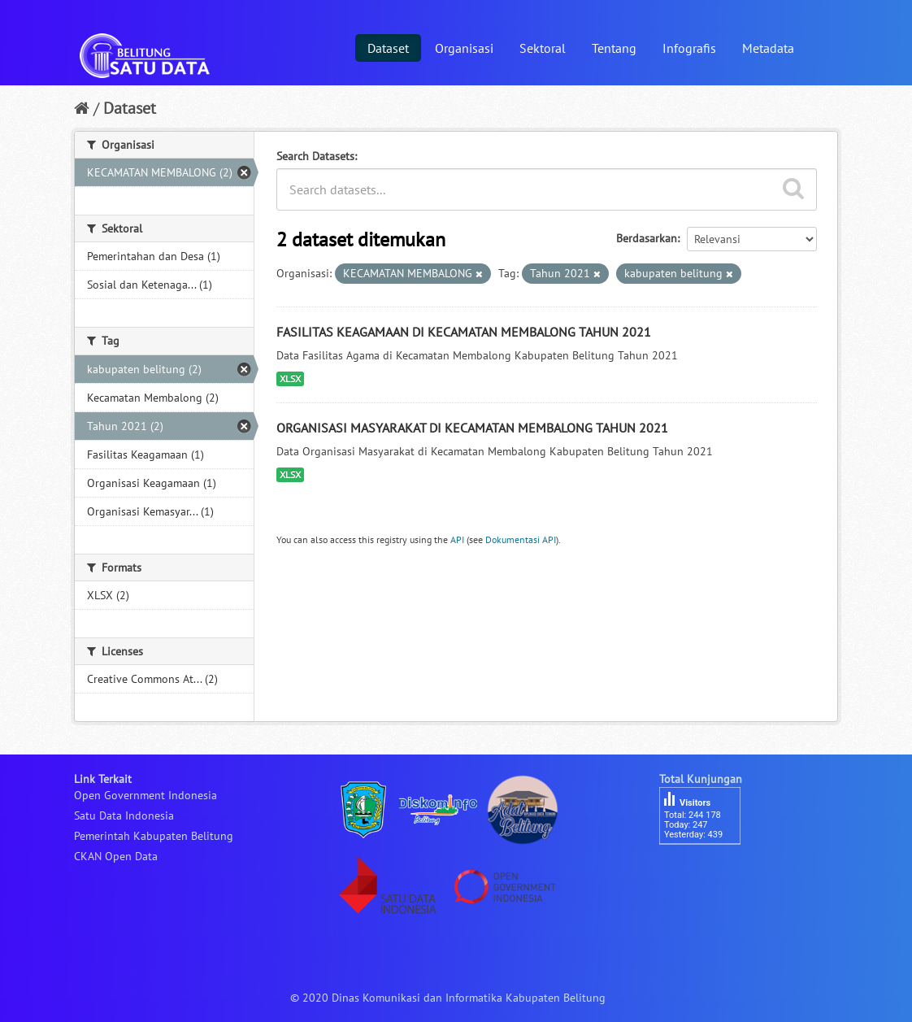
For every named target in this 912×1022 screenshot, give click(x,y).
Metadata (768, 48)
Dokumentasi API (520, 539)
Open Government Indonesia (145, 795)
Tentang (614, 48)
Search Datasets (315, 156)
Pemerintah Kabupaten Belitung (153, 835)
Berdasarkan (646, 238)
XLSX (290, 378)
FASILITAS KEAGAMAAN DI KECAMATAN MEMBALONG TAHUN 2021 (463, 332)
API (457, 539)
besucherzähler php (708, 872)
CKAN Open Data (116, 856)
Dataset (388, 48)
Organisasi (464, 48)
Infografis (689, 48)
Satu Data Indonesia (124, 815)
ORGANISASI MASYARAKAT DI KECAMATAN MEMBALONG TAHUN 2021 (472, 428)
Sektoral (542, 48)
